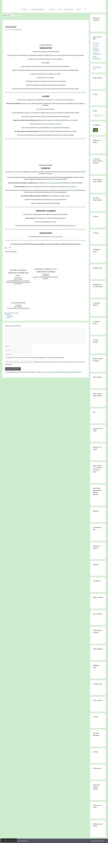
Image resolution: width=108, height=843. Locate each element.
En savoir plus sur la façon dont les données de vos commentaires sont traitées (58, 372)
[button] (86, 9)
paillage (76, 190)
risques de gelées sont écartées (52, 124)
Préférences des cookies (9, 840)
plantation (26, 116)
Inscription (96, 43)
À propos (80, 9)
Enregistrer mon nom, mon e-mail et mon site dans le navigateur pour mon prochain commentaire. (35, 357)
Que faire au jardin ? (69, 9)
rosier (52, 236)
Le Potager (25, 9)
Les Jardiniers (52, 9)
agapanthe (59, 236)
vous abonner (78, 362)
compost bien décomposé (52, 183)
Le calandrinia (10, 316)
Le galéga (9, 317)
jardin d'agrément (11, 313)
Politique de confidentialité (97, 840)
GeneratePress (24, 840)
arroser (14, 172)
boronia (8, 314)
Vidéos (59, 9)
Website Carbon (17, 15)
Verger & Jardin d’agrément (39, 9)
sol (56, 100)
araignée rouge (70, 225)
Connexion (96, 45)
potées (17, 313)
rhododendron (72, 186)
